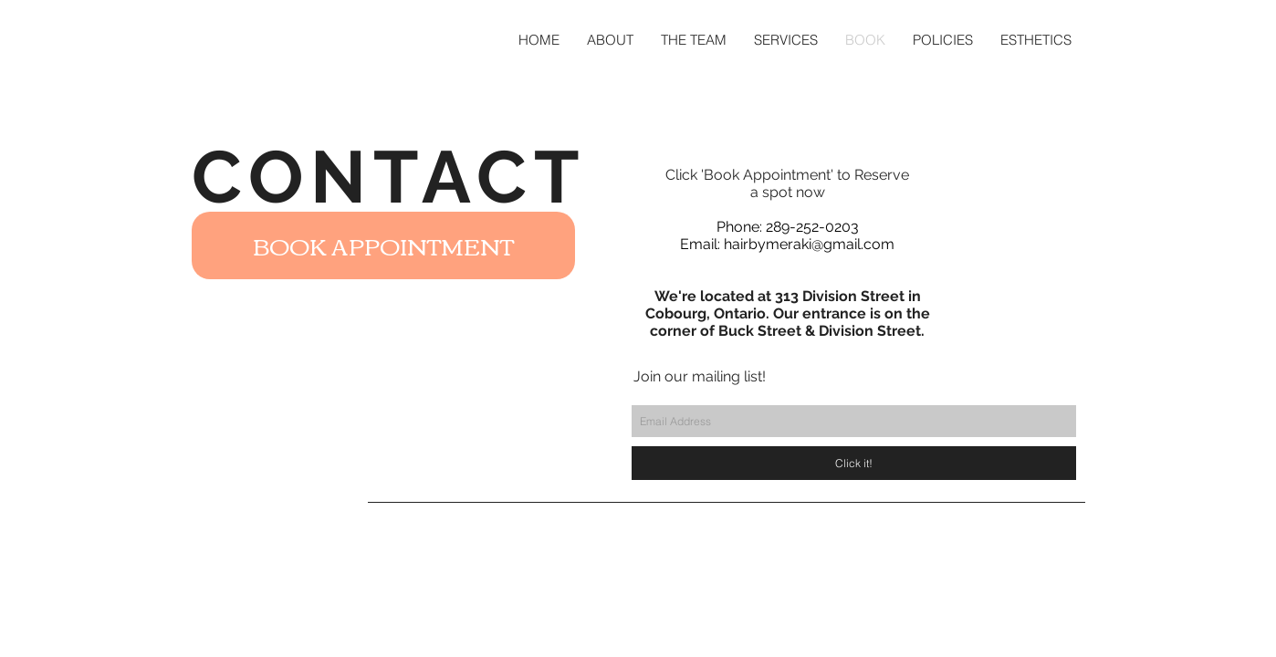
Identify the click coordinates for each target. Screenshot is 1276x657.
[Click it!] (854, 463)
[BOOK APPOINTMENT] (383, 245)
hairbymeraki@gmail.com (809, 244)
